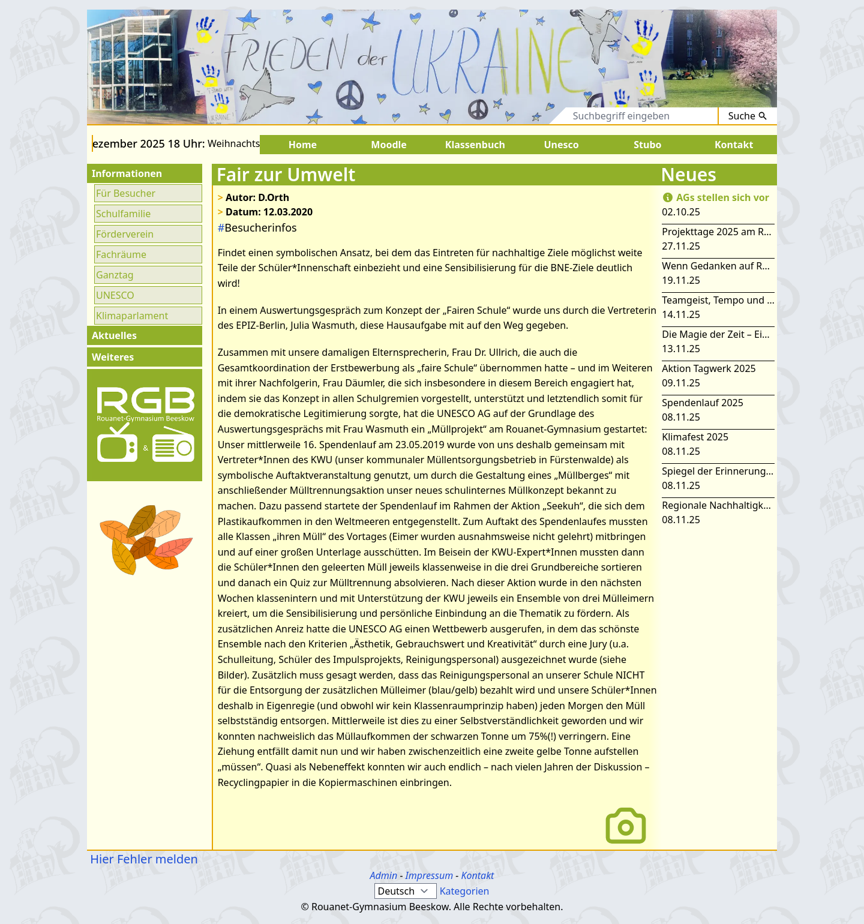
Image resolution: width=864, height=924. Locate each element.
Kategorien (465, 891)
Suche (747, 115)
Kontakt (477, 875)
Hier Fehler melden (142, 859)
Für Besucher (125, 193)
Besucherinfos (257, 227)
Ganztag (115, 274)
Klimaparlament (132, 315)
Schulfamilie (123, 213)
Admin (384, 875)
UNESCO (115, 295)
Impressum (430, 875)
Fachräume (121, 254)
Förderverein (125, 234)
